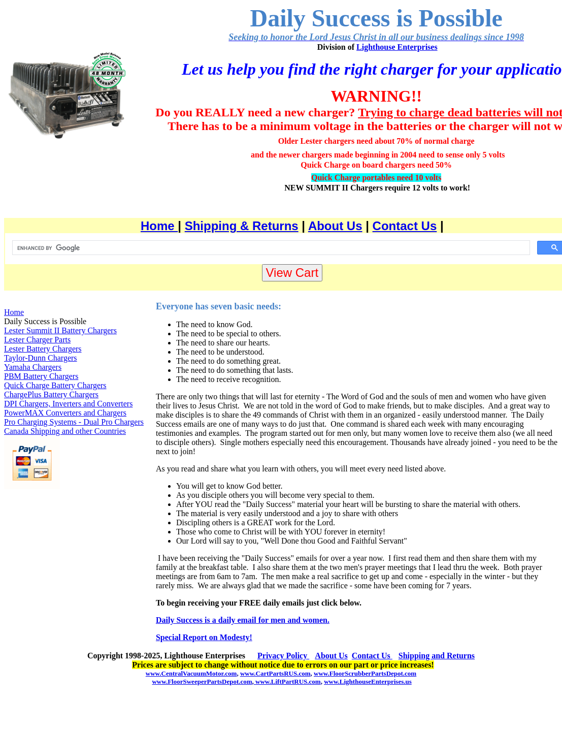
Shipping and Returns (437, 655)
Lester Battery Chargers (43, 348)
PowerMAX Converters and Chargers (65, 412)
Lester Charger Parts (37, 339)
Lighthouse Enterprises (397, 47)
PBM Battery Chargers (41, 376)
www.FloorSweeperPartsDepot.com (202, 681)
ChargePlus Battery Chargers (51, 394)
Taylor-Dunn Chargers (40, 358)
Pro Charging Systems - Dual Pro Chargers (74, 422)
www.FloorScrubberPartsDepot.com (365, 673)
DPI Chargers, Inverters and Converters (68, 403)
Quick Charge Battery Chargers (55, 385)
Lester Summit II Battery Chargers (60, 330)
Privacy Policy (283, 655)
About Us (335, 226)
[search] (270, 247)
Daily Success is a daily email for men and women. (242, 620)
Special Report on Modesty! (204, 637)
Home (159, 226)
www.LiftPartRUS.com (287, 681)
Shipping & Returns (242, 226)
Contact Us (405, 226)
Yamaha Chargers (32, 367)
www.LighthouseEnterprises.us (368, 681)
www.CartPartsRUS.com (275, 673)
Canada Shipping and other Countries (65, 431)
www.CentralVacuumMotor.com (191, 673)
